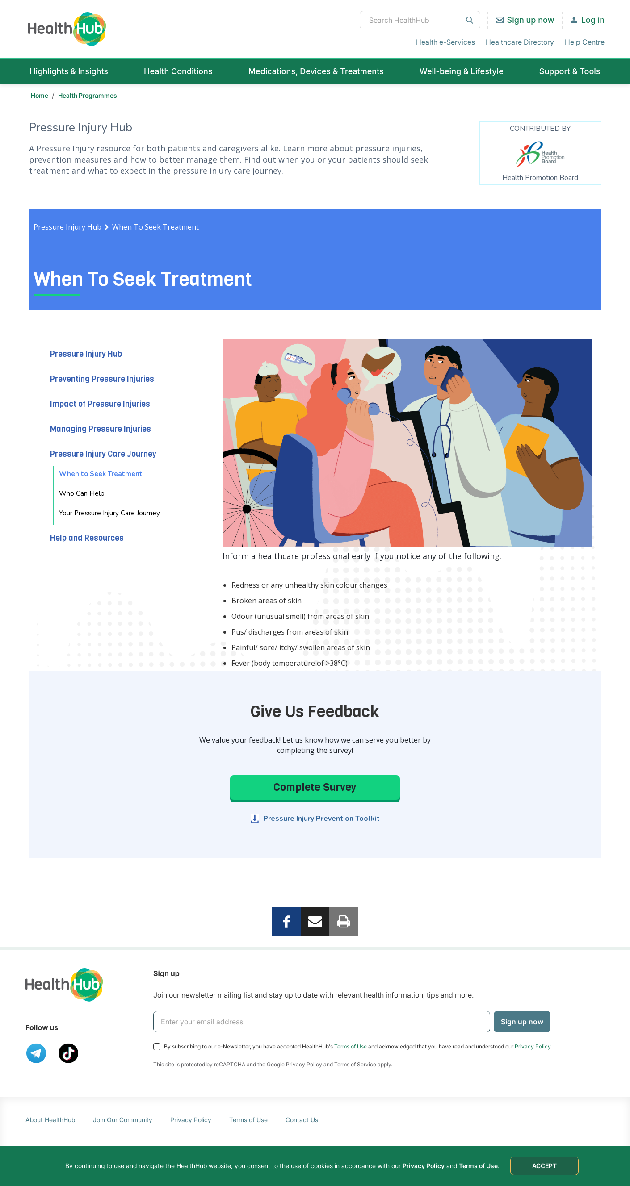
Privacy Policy (532, 1046)
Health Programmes (87, 95)
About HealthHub (50, 1119)
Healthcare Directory (520, 42)
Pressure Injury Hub (67, 227)
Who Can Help (82, 493)
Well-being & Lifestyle (462, 71)
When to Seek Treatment (101, 473)
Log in (593, 20)
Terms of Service (355, 1064)
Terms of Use (350, 1046)
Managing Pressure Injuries (100, 429)
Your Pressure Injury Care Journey (109, 513)
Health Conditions (178, 71)
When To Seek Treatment (155, 227)
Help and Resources (87, 538)
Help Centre (585, 42)
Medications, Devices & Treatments (316, 71)
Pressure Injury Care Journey (103, 454)
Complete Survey (315, 787)
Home (39, 95)
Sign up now (530, 20)
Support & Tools (570, 71)
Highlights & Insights (68, 71)
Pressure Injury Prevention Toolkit (321, 818)
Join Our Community (122, 1119)
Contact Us (302, 1119)
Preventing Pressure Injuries (102, 379)
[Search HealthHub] (420, 20)
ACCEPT (544, 1165)
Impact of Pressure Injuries (100, 404)
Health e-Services (445, 42)
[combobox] (420, 20)
